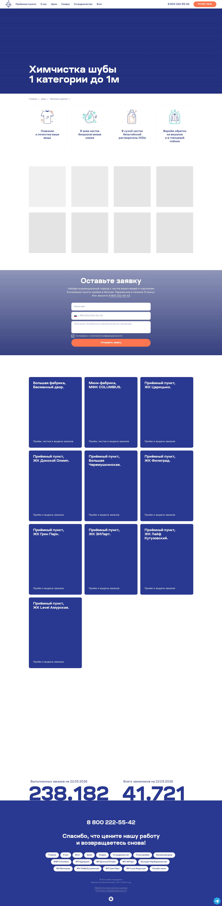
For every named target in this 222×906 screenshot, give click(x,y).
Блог (99, 4)
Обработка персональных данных (111, 888)
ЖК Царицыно (82, 862)
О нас (43, 4)
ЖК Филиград (63, 869)
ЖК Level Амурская (136, 869)
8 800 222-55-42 (178, 4)
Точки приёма (142, 855)
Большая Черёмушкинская (154, 862)
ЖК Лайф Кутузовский (88, 869)
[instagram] (111, 899)
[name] (111, 307)
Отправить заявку (111, 343)
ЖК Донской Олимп (106, 862)
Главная (33, 99)
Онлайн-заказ (159, 869)
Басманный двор (164, 855)
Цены (54, 4)
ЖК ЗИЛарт (128, 862)
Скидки (65, 4)
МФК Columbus (61, 862)
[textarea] (111, 327)
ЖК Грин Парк (112, 869)
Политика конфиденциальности (111, 891)
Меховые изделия (59, 99)
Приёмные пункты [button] (26, 4)
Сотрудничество (83, 4)
